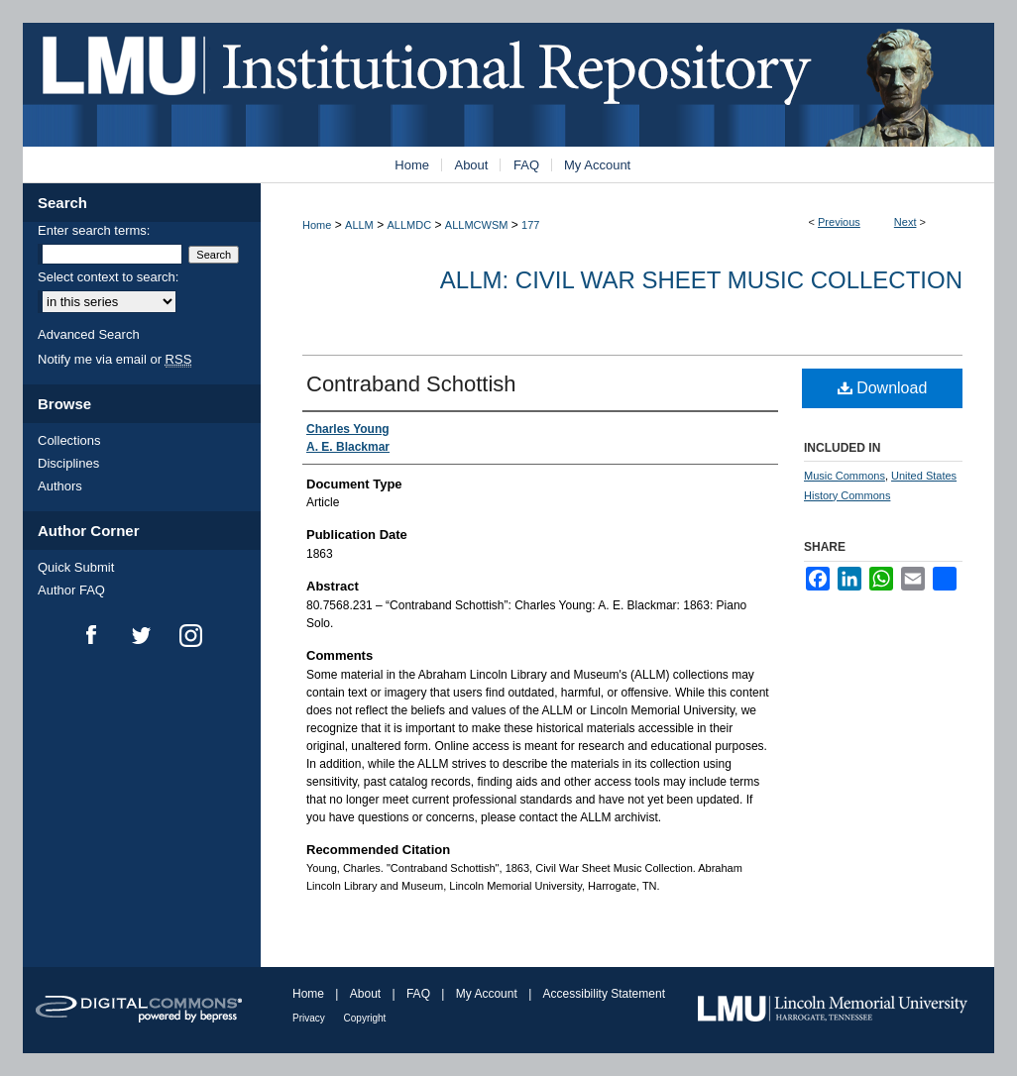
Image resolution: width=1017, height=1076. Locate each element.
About (367, 994)
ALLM (359, 225)
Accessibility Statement (604, 994)
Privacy (310, 1018)
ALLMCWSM (476, 225)
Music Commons (844, 476)
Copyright (365, 1018)
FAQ (419, 994)
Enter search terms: (94, 230)
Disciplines (68, 463)
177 (530, 225)
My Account (488, 994)
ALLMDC (410, 225)
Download (883, 387)
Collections (69, 440)
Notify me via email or (114, 359)
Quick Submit (76, 567)
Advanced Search (89, 334)
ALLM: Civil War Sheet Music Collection (701, 280)
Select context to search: (108, 276)
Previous (839, 222)
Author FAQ (71, 590)
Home (316, 225)
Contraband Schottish (411, 384)
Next (905, 222)
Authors (60, 486)
